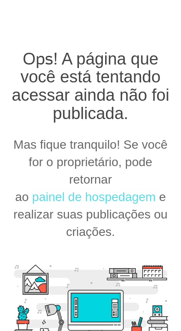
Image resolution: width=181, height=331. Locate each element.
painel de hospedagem (94, 197)
